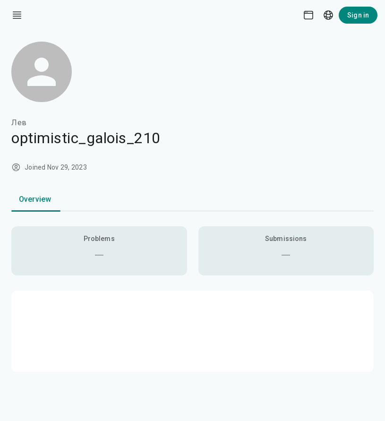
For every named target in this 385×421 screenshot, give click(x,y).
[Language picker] (328, 15)
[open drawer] (17, 15)
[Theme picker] (308, 15)
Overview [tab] (35, 199)
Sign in (358, 15)
